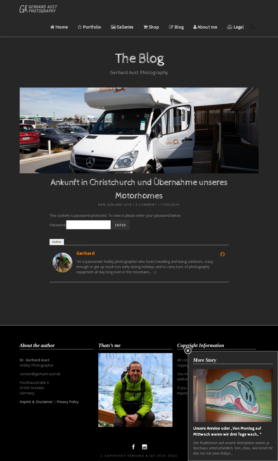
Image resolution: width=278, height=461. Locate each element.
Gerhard (85, 253)
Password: (80, 225)
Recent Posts (76, 242)
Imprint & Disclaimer (36, 401)
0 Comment (146, 204)
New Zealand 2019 (115, 204)
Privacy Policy (68, 401)
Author (56, 242)
